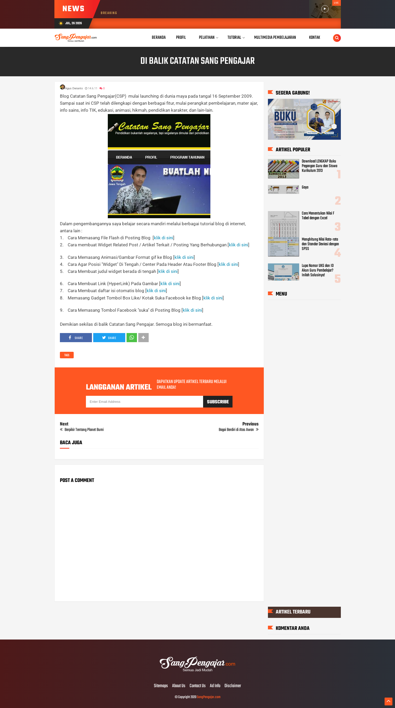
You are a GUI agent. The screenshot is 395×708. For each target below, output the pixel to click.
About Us (178, 686)
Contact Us (198, 686)
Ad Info (215, 686)
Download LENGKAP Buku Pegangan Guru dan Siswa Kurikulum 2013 (319, 166)
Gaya (305, 187)
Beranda (159, 37)
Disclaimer (232, 686)
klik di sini (163, 237)
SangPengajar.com (209, 697)
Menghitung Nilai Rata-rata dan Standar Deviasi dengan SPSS (320, 244)
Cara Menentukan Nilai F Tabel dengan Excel (318, 216)
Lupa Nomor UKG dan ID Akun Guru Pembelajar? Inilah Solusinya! (318, 270)
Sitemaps (161, 686)
